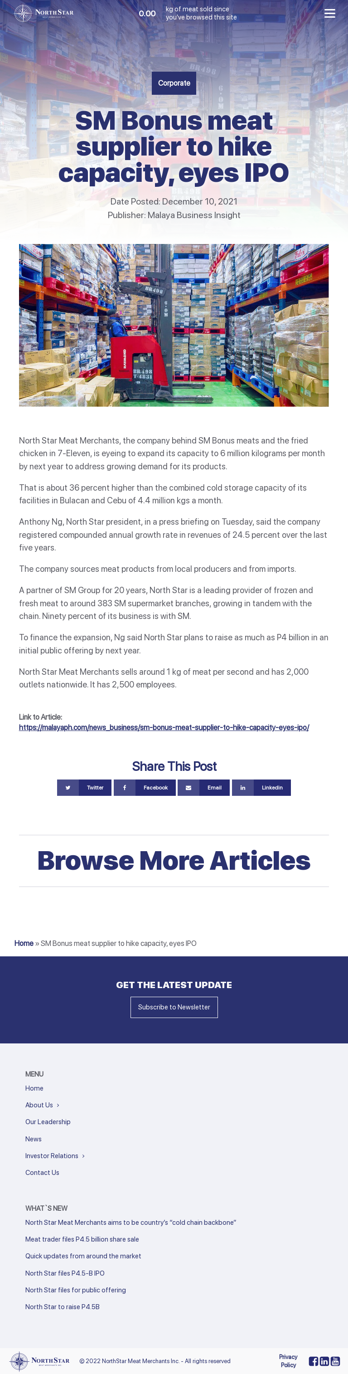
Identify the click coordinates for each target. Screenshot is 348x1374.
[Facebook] (145, 788)
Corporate (174, 83)
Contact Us (42, 1173)
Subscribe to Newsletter (174, 1007)
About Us (39, 1105)
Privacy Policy (288, 1361)
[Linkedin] (261, 788)
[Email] (204, 788)
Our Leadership (48, 1122)
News (33, 1139)
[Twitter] (84, 788)
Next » (45, 1319)
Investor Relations (51, 1156)
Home (24, 943)
